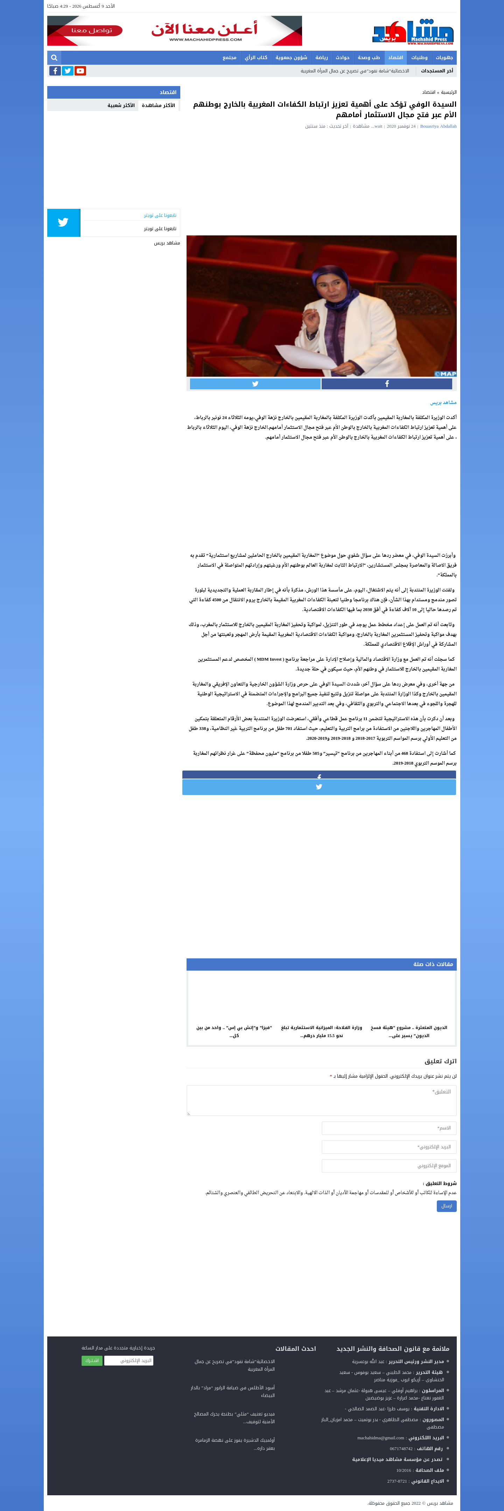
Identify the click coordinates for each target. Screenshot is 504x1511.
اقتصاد (395, 57)
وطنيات (419, 57)
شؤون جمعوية (291, 57)
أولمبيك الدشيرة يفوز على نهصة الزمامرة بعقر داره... (235, 1444)
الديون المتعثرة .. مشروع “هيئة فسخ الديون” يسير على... (409, 1032)
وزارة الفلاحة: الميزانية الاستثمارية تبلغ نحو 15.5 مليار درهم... (321, 1032)
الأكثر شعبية (121, 105)
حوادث (343, 57)
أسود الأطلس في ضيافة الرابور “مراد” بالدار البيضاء (233, 1391)
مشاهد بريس (167, 243)
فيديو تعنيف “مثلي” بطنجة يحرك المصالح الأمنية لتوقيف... (234, 1418)
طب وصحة (369, 57)
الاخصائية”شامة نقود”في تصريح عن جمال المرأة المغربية (355, 70)
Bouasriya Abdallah (438, 126)
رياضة (321, 57)
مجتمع (230, 57)
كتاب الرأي (256, 57)
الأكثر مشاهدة (158, 105)
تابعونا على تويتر (160, 228)
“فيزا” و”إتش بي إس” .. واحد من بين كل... (234, 1032)
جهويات (444, 57)
